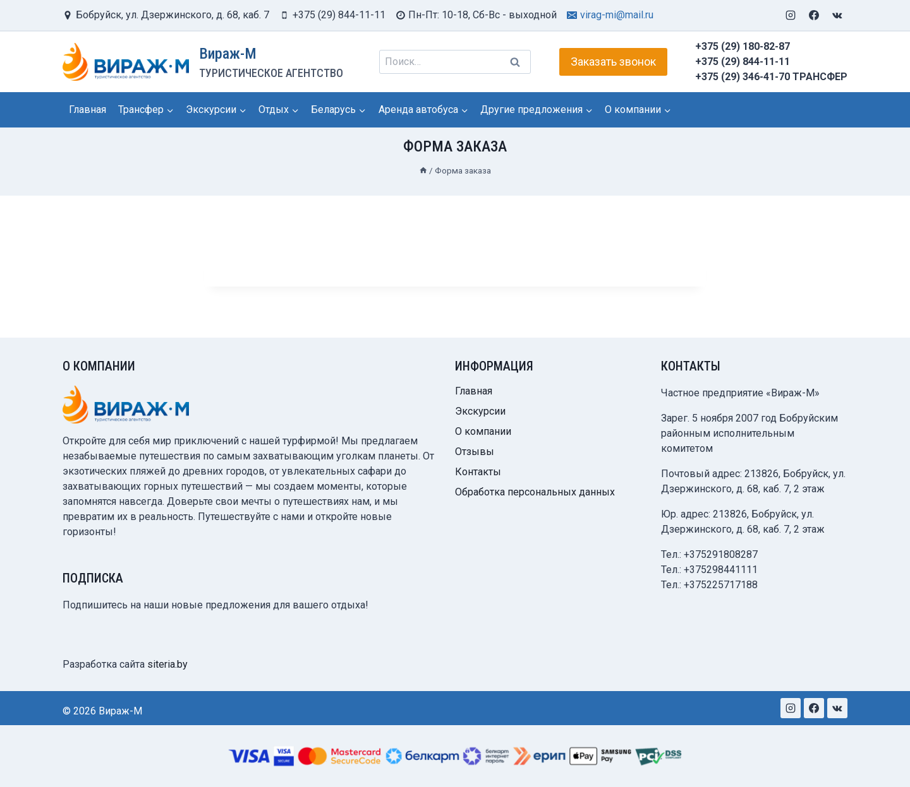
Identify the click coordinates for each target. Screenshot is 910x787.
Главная (87, 109)
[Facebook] (814, 15)
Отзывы (474, 452)
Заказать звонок (613, 61)
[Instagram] (790, 15)
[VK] (837, 15)
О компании (483, 431)
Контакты (478, 472)
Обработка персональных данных (535, 492)
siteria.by (167, 664)
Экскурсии (480, 411)
